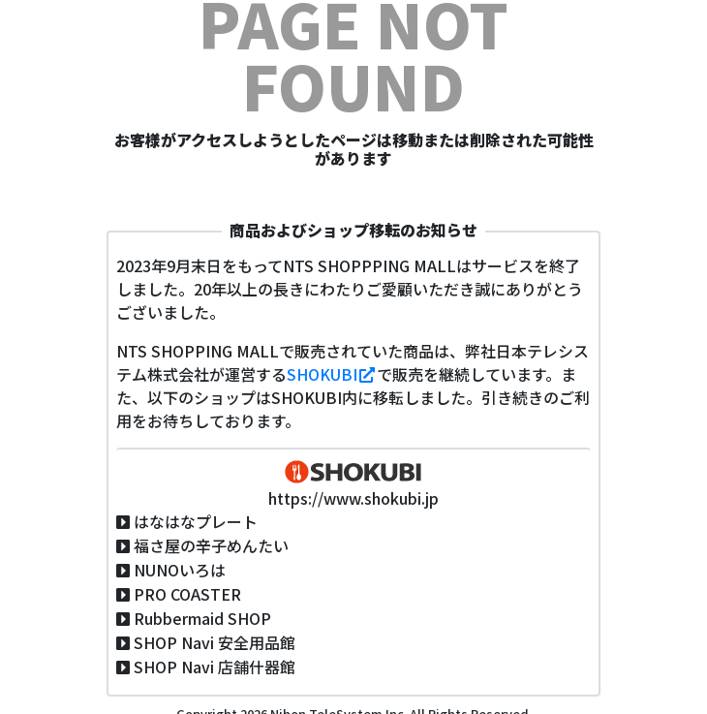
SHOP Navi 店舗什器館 (214, 666)
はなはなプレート (196, 521)
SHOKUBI (332, 374)
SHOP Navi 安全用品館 (214, 642)
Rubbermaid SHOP (202, 618)
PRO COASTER (187, 593)
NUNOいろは (180, 569)
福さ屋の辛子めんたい (211, 545)
